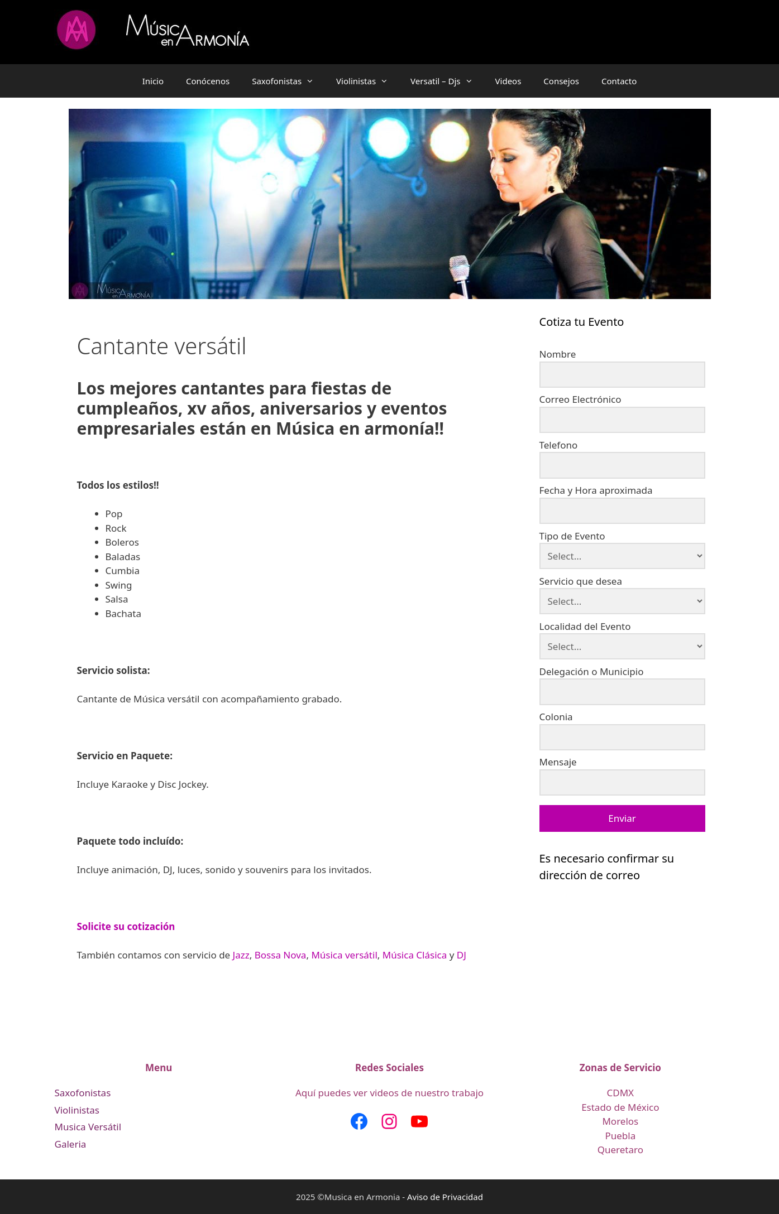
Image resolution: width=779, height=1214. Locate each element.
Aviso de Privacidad (445, 1196)
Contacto (619, 80)
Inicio (153, 80)
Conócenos (208, 80)
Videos (508, 80)
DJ (461, 954)
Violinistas (367, 81)
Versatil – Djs (447, 81)
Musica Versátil (88, 1126)
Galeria (71, 1144)
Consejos (561, 80)
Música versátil (344, 954)
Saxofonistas (288, 81)
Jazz (241, 954)
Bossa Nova (281, 954)
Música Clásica (415, 954)
